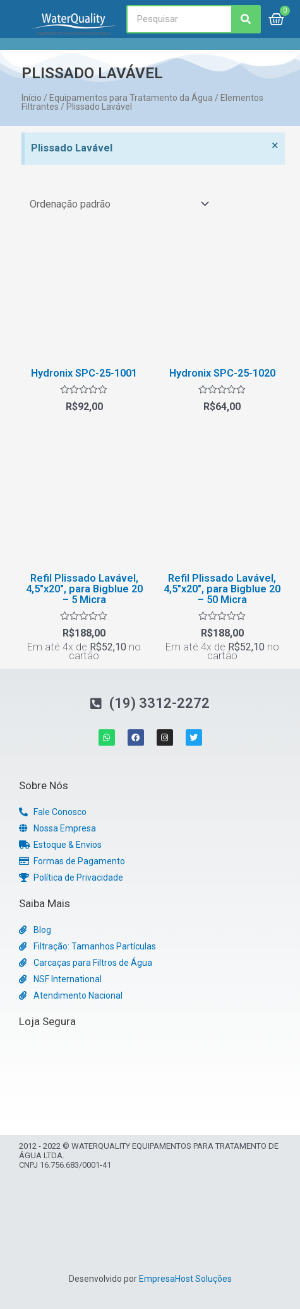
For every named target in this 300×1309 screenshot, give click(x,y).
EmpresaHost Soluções (185, 1279)
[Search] (245, 19)
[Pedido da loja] (117, 204)
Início (31, 98)
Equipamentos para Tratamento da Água (131, 98)
